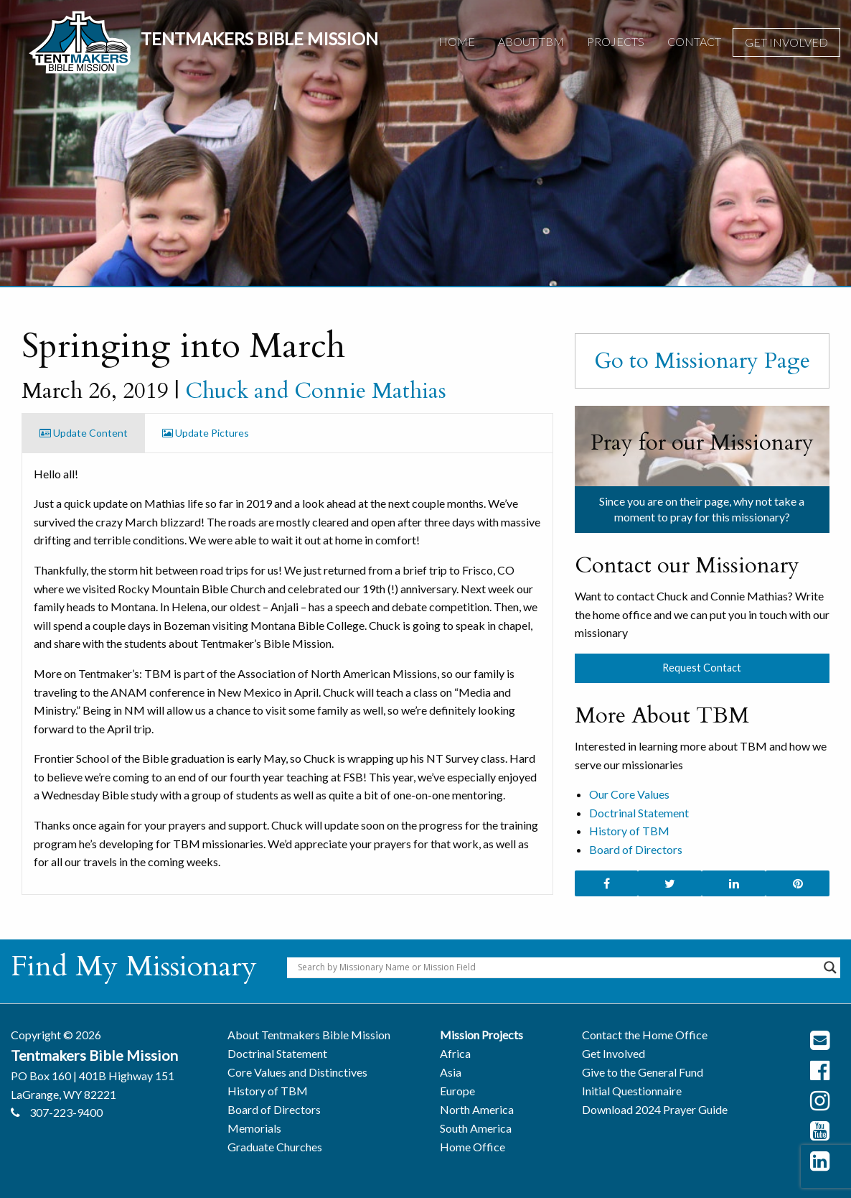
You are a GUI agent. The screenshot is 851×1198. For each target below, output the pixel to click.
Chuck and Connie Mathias (315, 391)
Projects (615, 41)
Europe (457, 1090)
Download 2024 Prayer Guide (655, 1109)
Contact (694, 41)
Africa (455, 1053)
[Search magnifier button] (830, 967)
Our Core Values (629, 794)
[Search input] (557, 967)
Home (456, 41)
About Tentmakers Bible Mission (308, 1034)
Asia (450, 1072)
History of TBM (629, 830)
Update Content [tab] (83, 433)
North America (477, 1109)
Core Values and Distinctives (297, 1072)
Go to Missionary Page (702, 360)
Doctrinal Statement (639, 812)
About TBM (531, 41)
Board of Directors (635, 849)
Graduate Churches (274, 1146)
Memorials (254, 1128)
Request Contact (701, 667)
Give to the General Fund (642, 1072)
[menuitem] (456, 42)
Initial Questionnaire (632, 1090)
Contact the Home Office (644, 1034)
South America (476, 1128)
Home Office (472, 1146)
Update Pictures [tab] (205, 433)
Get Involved (786, 42)
